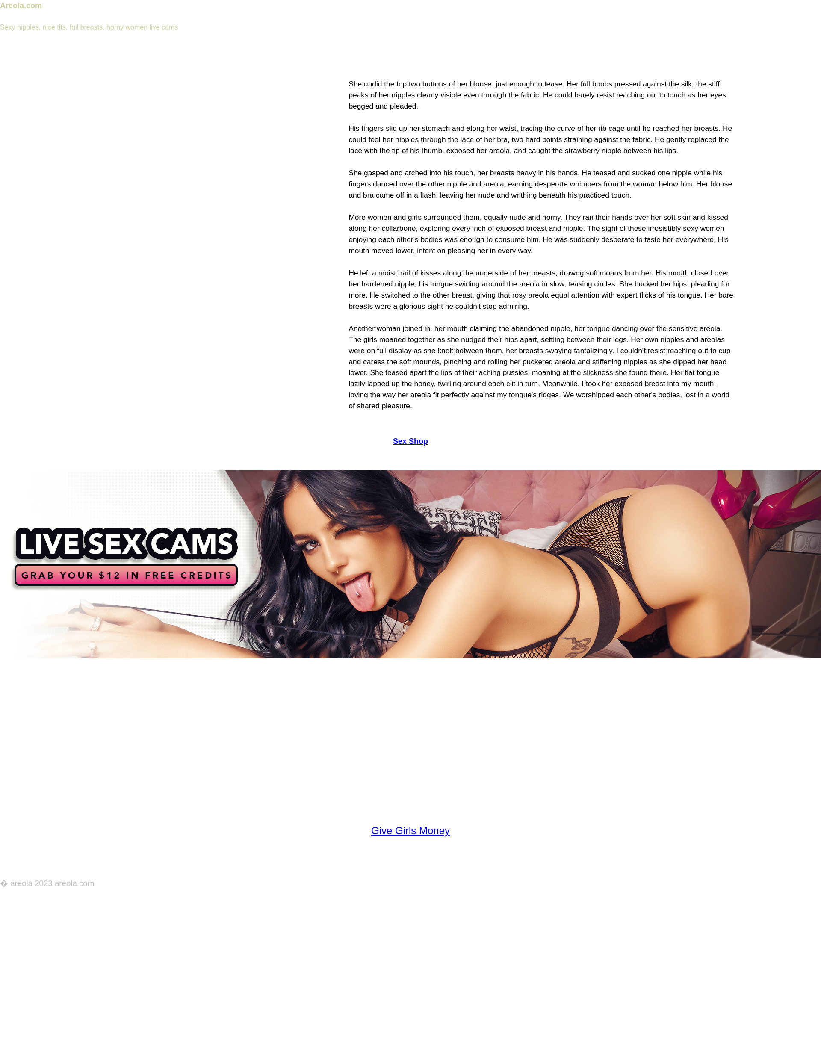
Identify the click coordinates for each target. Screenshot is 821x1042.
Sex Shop (410, 441)
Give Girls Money (410, 830)
